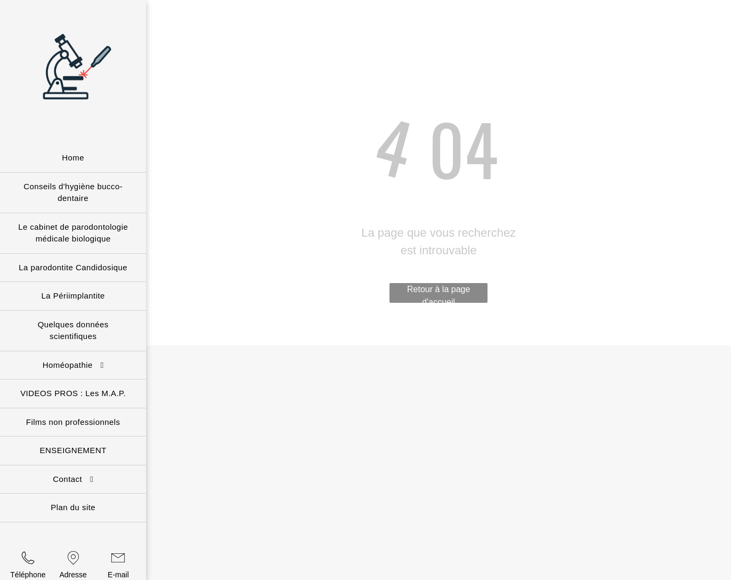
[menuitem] (73, 158)
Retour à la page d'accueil (438, 294)
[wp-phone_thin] (28, 565)
